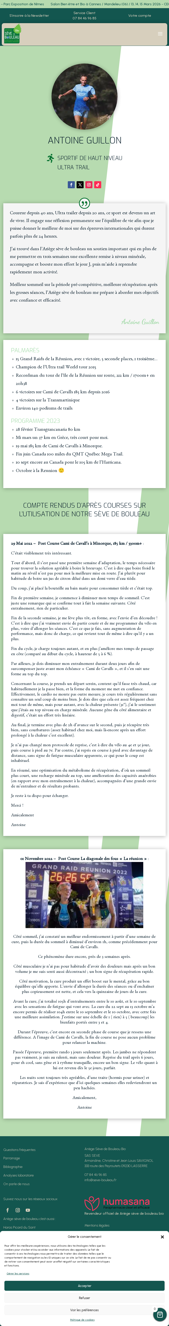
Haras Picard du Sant (19, 1227)
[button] (162, 1237)
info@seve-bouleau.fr (100, 1180)
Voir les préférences (84, 1310)
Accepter (84, 1286)
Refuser (84, 1298)
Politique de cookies (82, 1319)
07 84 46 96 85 (84, 18)
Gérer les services (18, 1273)
